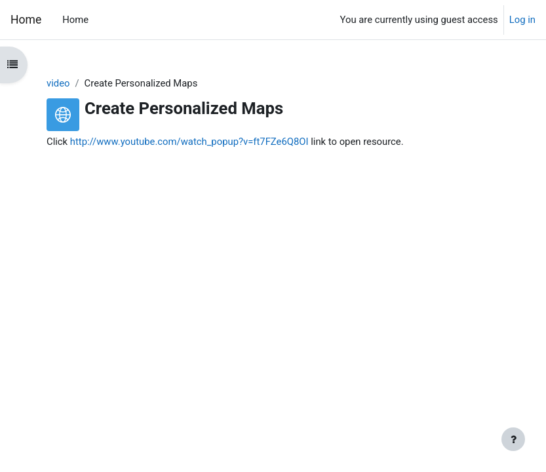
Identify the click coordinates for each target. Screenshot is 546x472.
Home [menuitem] (75, 20)
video (58, 83)
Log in (522, 20)
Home (25, 19)
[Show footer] (513, 439)
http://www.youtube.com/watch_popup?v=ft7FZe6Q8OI (189, 142)
